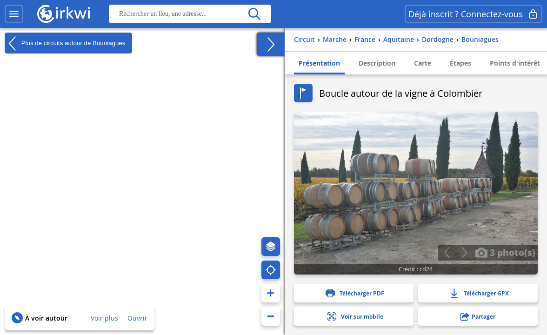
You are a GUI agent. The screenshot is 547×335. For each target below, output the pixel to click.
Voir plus (104, 318)
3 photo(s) (505, 252)
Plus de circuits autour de (65, 43)
